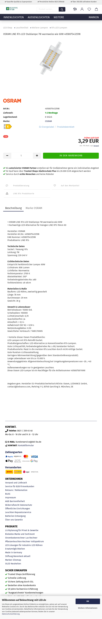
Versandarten (13, 467)
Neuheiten (16, 563)
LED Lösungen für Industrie (18, 545)
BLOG (7, 494)
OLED (7, 563)
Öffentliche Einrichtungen (17, 508)
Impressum (10, 497)
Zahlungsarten (13, 452)
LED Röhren (36, 545)
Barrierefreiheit (17, 501)
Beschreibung (13, 208)
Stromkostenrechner (15, 537)
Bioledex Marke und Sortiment (20, 534)
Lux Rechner (31, 537)
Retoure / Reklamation (16, 490)
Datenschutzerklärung (11, 614)
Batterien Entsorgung (15, 516)
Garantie (18, 519)
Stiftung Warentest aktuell (17, 556)
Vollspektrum (37, 541)
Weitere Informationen (87, 608)
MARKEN (94, 19)
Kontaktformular (26, 445)
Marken (8, 560)
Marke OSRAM (34, 208)
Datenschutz (26, 505)
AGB (7, 501)
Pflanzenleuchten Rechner (17, 541)
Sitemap (17, 560)
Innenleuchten (13, 19)
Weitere (59, 19)
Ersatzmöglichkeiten (15, 548)
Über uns (9, 519)
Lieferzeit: (8, 113)
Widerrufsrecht (12, 505)
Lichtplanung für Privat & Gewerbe (21, 530)
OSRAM (48, 121)
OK (87, 601)
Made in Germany (13, 552)
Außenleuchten (39, 19)
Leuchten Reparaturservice (18, 512)
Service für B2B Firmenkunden (19, 486)
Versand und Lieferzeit (16, 482)
